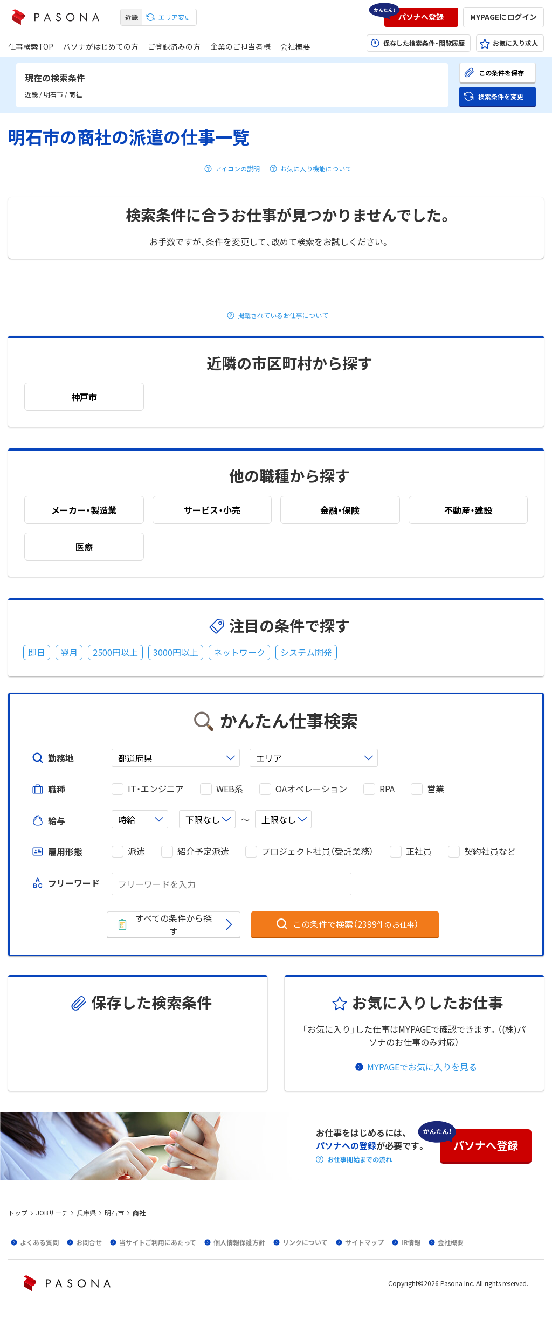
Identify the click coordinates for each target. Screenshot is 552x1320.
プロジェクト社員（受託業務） (317, 851)
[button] (421, 17)
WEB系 (229, 788)
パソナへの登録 (346, 1145)
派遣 (136, 851)
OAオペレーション (311, 788)
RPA (387, 788)
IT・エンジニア (156, 788)
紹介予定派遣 (203, 851)
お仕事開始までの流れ (359, 1159)
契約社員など (490, 851)
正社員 (419, 851)
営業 (435, 788)
